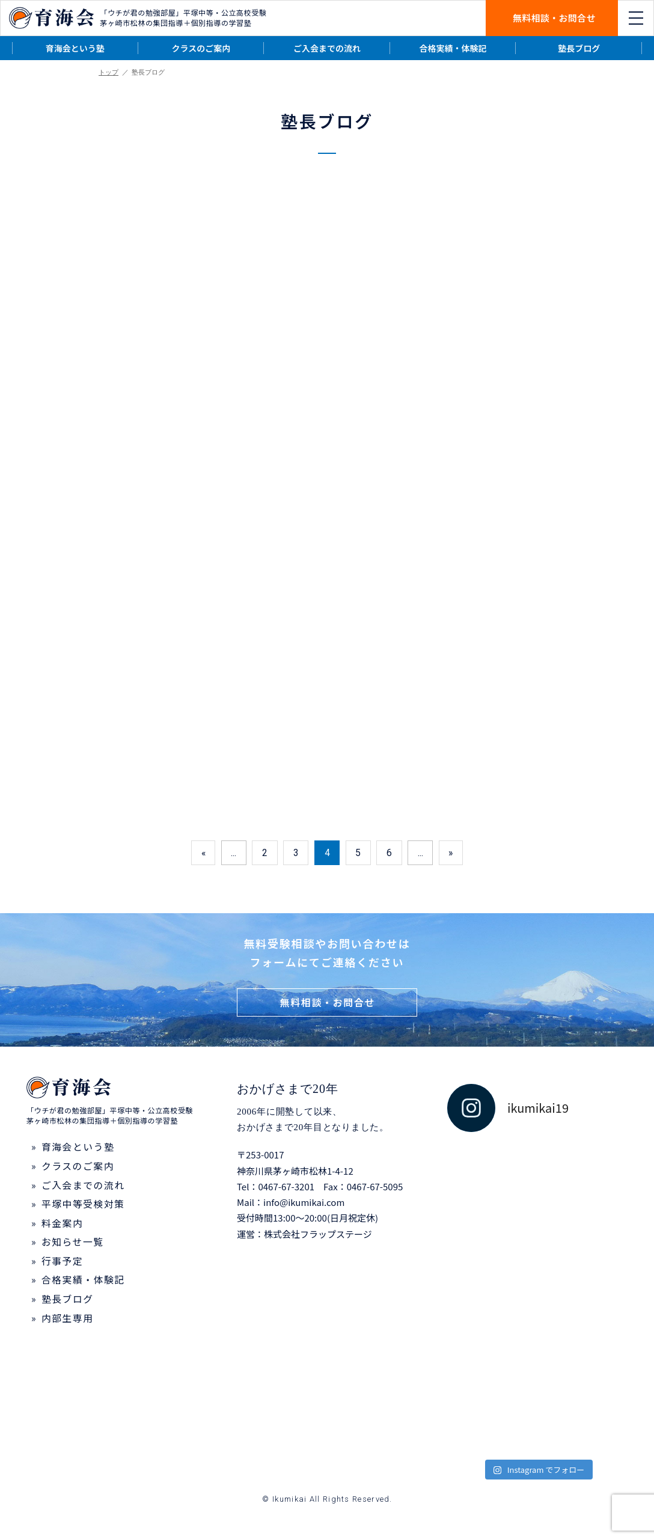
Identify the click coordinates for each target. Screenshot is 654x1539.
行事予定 (62, 1264)
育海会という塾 (75, 48)
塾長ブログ (579, 48)
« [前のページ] (200, 854)
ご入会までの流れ (327, 48)
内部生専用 (67, 1322)
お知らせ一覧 (73, 1245)
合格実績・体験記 (453, 48)
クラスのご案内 (201, 48)
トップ (108, 72)
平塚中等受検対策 (83, 1206)
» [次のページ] (453, 854)
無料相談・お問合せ (554, 17)
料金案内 (62, 1226)
